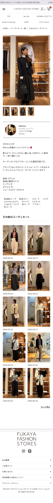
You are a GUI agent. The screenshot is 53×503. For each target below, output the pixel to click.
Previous (5, 70)
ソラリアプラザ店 (25, 131)
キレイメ (25, 201)
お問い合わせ (7, 471)
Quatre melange (9, 22)
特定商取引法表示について (12, 477)
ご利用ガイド (7, 466)
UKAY (26, 22)
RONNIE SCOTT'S (44, 16)
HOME (5, 28)
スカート (36, 198)
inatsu (22, 125)
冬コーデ (8, 206)
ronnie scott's (11, 201)
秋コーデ (26, 204)
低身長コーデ (10, 198)
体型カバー (24, 198)
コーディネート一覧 (18, 28)
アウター (37, 204)
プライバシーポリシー (10, 483)
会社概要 (5, 460)
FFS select (44, 22)
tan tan (27, 16)
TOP (9, 16)
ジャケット (36, 201)
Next (47, 70)
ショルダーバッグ (11, 204)
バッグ (45, 198)
